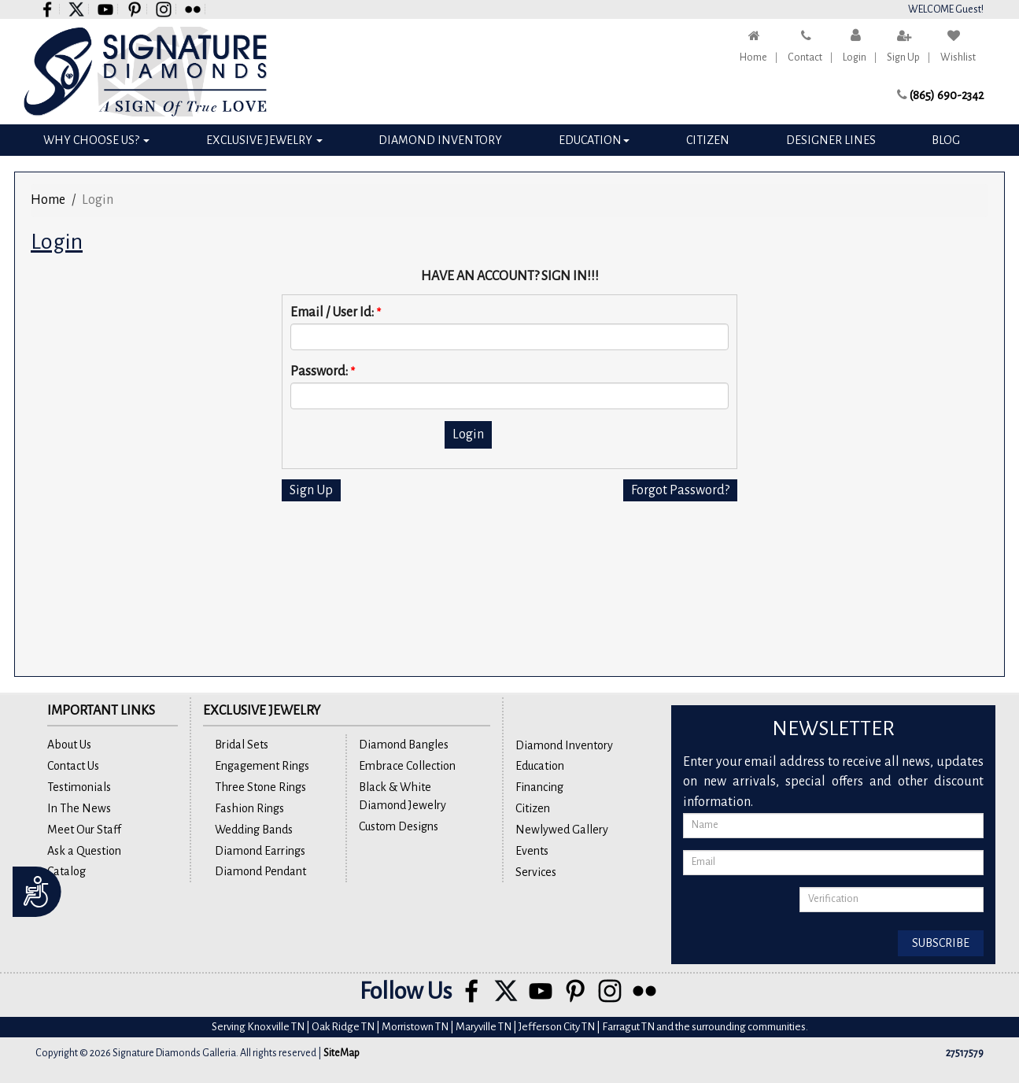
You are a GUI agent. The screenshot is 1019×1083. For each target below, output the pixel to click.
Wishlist (958, 57)
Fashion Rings (249, 808)
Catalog (66, 871)
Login (854, 57)
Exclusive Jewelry (264, 140)
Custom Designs (398, 826)
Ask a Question (84, 851)
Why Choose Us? (96, 140)
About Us (69, 744)
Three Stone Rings (260, 787)
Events (531, 851)
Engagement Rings (262, 766)
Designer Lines (831, 140)
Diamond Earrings (260, 851)
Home (753, 57)
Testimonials (79, 787)
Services (535, 872)
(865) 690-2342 (947, 95)
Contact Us (73, 766)
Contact (805, 57)
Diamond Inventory (440, 140)
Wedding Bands (254, 829)
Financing (539, 787)
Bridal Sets (241, 744)
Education (594, 140)
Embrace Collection (407, 766)
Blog (946, 140)
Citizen (707, 140)
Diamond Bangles (404, 744)
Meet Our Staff (84, 829)
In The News (79, 808)
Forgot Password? (680, 490)
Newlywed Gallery (561, 829)
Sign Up (903, 57)
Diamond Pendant (260, 871)
